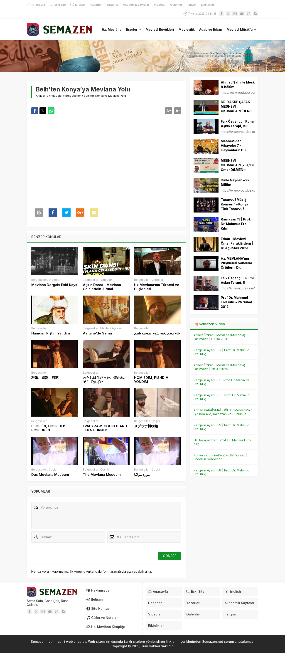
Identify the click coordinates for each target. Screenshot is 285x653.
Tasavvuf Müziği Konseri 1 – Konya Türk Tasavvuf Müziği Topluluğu (234, 206)
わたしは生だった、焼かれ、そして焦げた (105, 380)
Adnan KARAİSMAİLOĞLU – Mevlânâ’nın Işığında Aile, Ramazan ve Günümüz (223, 412)
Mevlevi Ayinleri (111, 328)
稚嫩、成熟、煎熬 (45, 378)
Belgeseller (73, 95)
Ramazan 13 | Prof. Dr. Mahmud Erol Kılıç (236, 223)
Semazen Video (212, 324)
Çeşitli (156, 421)
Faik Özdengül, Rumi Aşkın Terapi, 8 (237, 280)
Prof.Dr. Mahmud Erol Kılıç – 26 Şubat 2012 (236, 302)
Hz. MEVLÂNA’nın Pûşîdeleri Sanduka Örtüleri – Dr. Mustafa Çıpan (236, 265)
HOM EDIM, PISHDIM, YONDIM (152, 380)
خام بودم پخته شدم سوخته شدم (157, 333)
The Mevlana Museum (102, 475)
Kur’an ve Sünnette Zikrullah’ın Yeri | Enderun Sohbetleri (220, 457)
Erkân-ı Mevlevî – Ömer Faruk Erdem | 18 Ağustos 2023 (237, 243)
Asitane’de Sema (97, 333)
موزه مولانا (142, 475)
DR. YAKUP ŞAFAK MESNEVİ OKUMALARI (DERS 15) (236, 108)
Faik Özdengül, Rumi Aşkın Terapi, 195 (237, 123)
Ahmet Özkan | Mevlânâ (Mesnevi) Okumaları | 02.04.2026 (219, 337)
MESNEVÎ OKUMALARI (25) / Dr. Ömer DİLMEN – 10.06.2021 (238, 167)
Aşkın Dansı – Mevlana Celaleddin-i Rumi (102, 287)
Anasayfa (42, 95)
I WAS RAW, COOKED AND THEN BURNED (105, 428)
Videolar (56, 95)
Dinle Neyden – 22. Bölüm (235, 182)
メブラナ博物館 (146, 426)
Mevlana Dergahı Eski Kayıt (54, 285)
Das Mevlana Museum (50, 475)
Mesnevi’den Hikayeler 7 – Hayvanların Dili (233, 145)
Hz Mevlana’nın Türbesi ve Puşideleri (156, 287)
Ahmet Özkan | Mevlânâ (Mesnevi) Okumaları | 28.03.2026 (219, 367)
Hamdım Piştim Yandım (50, 333)
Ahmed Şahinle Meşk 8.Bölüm (238, 84)
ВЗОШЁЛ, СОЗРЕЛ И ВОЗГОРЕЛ (48, 428)
